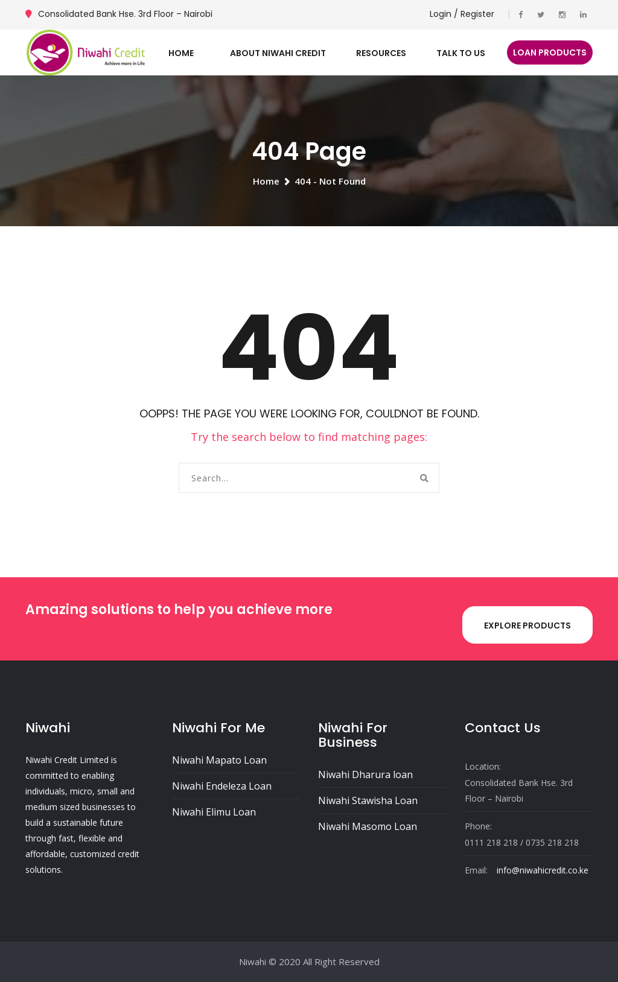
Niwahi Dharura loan (365, 774)
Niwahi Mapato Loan (219, 760)
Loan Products (550, 52)
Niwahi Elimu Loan (214, 812)
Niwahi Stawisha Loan (368, 800)
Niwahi (252, 961)
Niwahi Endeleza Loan (222, 786)
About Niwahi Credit (278, 53)
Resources (381, 53)
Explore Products (527, 625)
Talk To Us (460, 53)
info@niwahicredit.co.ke (542, 870)
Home (181, 53)
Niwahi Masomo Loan (367, 826)
